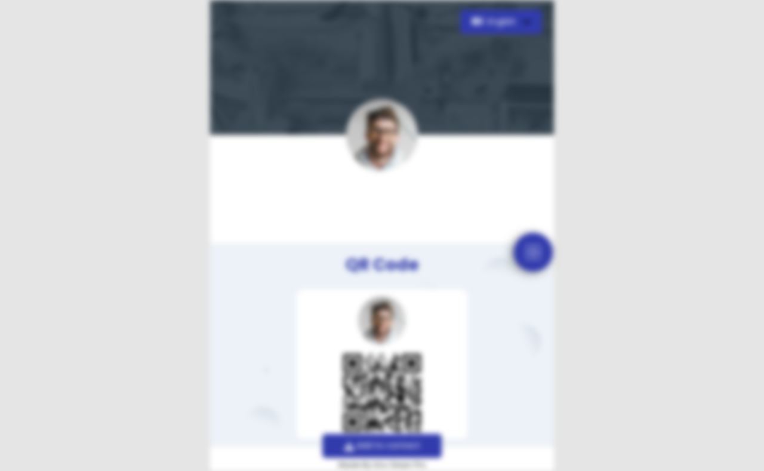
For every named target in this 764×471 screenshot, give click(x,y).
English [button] (495, 21)
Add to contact (382, 445)
